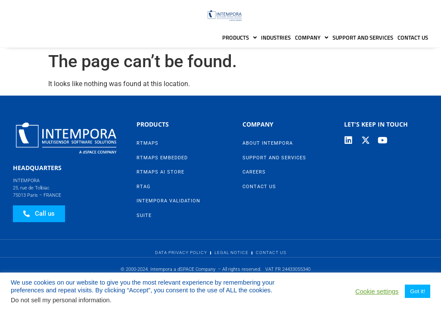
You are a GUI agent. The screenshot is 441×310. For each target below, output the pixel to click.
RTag (144, 186)
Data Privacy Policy (181, 252)
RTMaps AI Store (160, 172)
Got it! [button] (417, 291)
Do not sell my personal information (60, 300)
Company (311, 38)
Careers (254, 172)
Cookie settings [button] (376, 291)
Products (239, 38)
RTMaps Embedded (162, 158)
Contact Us (413, 37)
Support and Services (362, 37)
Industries (276, 37)
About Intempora (267, 143)
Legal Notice (231, 252)
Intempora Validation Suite (168, 208)
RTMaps (147, 143)
